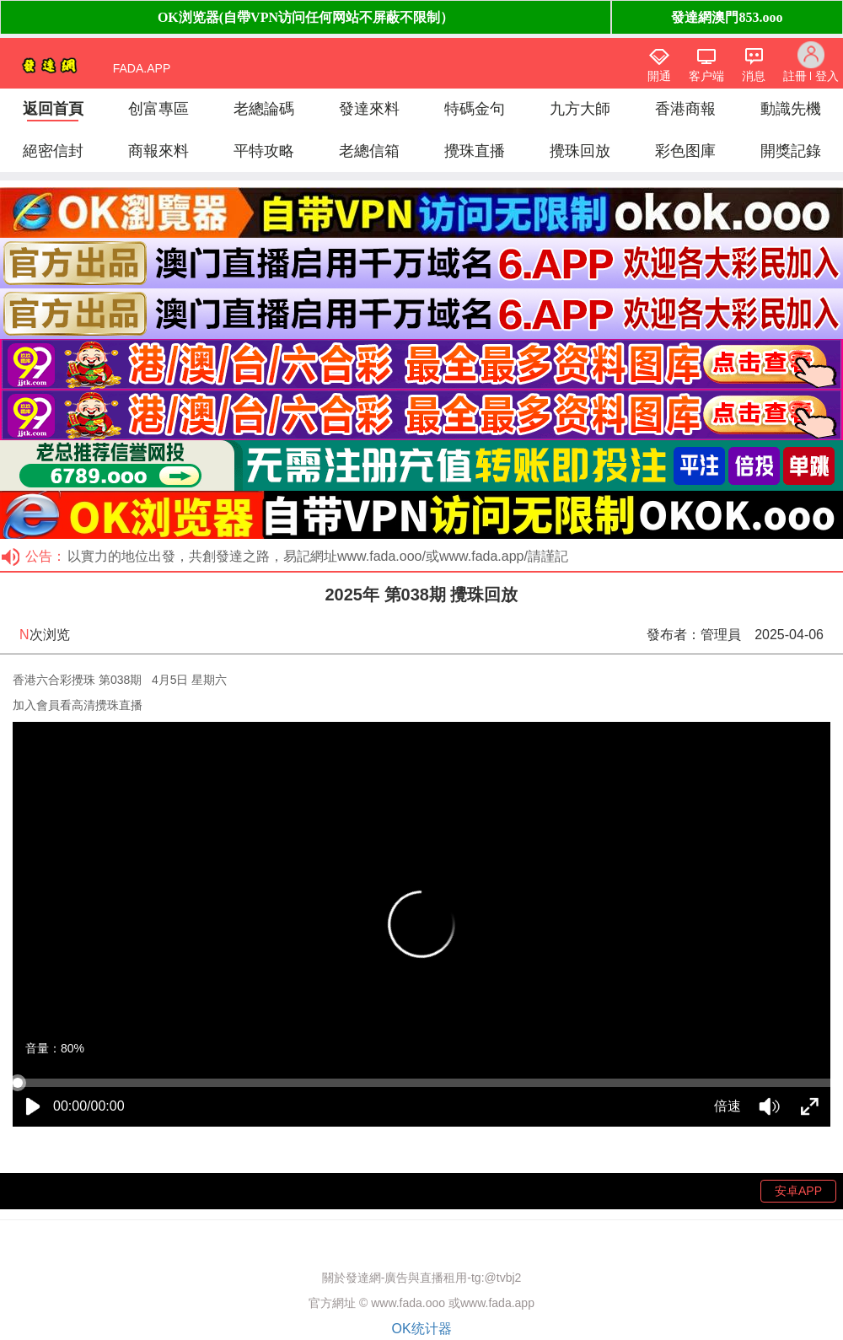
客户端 (706, 76)
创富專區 (158, 108)
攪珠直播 (474, 151)
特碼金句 (474, 108)
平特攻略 (264, 151)
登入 (827, 76)
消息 (753, 76)
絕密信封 (53, 151)
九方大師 (580, 108)
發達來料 (369, 108)
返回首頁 (53, 108)
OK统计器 (421, 1328)
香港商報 (685, 108)
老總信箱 (369, 151)
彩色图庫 (685, 151)
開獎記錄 (790, 151)
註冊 (795, 76)
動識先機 (790, 108)
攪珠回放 (580, 151)
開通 (659, 76)
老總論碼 (264, 108)
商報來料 (158, 151)
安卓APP (798, 1190)
